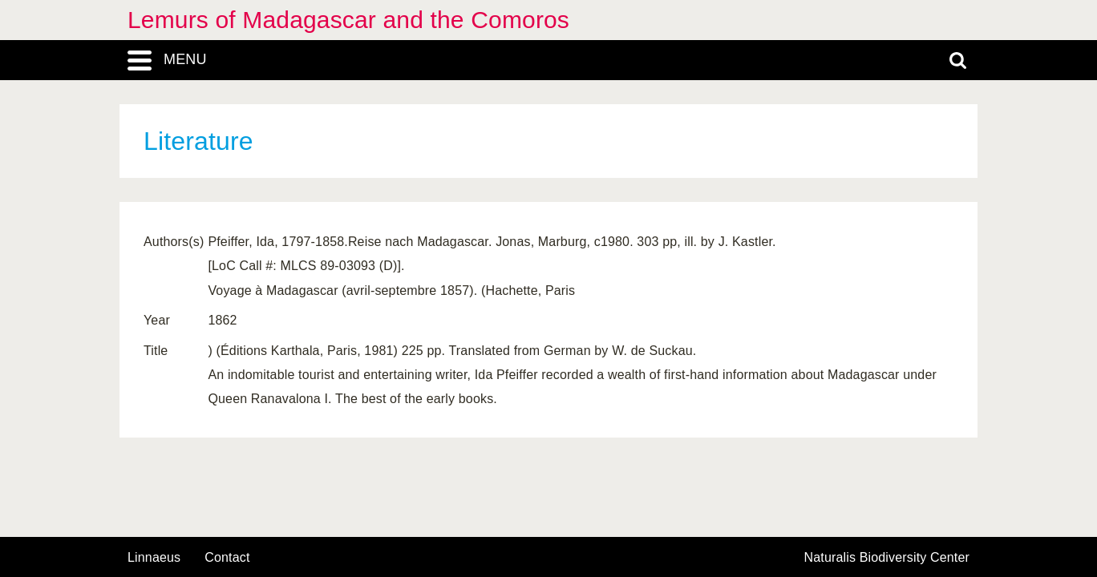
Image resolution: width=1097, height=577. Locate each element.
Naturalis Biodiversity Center (887, 557)
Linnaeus (154, 557)
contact (226, 557)
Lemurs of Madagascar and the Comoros (348, 19)
